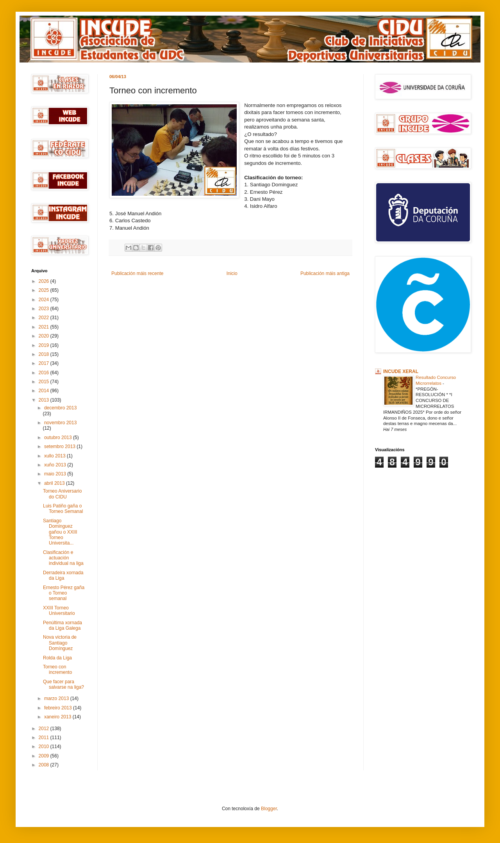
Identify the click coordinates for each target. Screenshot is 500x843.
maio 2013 (55, 474)
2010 (44, 746)
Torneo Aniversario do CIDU (62, 493)
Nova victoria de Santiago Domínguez (60, 642)
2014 (44, 390)
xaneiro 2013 (58, 717)
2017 (44, 363)
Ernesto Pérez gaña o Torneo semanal (63, 593)
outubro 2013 (58, 437)
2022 (44, 317)
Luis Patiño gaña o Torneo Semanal (63, 508)
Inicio (232, 273)
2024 (44, 299)
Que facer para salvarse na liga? (63, 684)
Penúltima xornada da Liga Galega (62, 625)
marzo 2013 (57, 698)
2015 (44, 381)
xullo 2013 (55, 456)
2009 (44, 756)
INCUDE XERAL (400, 371)
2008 (44, 765)
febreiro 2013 (58, 708)
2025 (44, 290)
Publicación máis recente (137, 273)
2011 (44, 737)
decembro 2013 (60, 408)
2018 (44, 354)
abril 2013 (55, 483)
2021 (44, 327)
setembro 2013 (60, 446)
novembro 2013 (60, 422)
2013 (44, 400)
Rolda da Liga (57, 658)
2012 (44, 728)
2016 (44, 372)
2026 (44, 281)
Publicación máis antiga (325, 273)
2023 (44, 308)
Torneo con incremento (57, 669)
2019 (44, 345)
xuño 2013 (55, 465)
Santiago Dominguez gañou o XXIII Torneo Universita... (60, 532)
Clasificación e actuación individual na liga (63, 558)
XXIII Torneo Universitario (59, 610)
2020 (44, 336)
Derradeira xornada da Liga (63, 575)
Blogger (269, 808)
